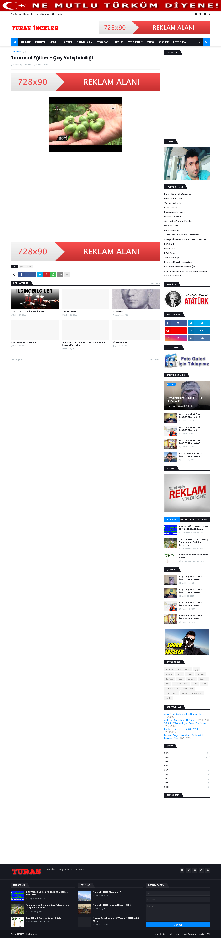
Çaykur (169, 674)
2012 (187, 778)
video (29, 266)
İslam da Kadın (171, 230)
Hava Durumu (42, 14)
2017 (187, 770)
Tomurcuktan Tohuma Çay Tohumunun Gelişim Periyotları (83, 343)
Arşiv (60, 14)
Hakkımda (28, 14)
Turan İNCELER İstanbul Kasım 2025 (112, 905)
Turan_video (171, 693)
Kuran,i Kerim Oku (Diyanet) (178, 193)
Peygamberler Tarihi (174, 212)
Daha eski (154, 359)
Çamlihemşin (184, 669)
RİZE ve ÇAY (118, 311)
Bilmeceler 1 (170, 248)
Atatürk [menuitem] (164, 42)
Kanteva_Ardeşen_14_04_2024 (181, 729)
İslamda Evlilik (171, 225)
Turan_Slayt (187, 688)
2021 (187, 761)
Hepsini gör (155, 283)
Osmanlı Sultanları (173, 202)
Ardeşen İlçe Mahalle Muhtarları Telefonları (185, 271)
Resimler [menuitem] (26, 42)
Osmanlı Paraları (172, 216)
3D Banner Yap (171, 257)
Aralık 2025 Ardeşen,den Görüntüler (183, 714)
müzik (180, 679)
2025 (187, 753)
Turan (204, 684)
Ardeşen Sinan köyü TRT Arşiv (180, 720)
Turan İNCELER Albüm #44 (107, 892)
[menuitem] (14, 42)
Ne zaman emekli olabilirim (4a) (180, 266)
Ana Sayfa (16, 14)
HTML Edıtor (169, 253)
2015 (187, 774)
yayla (168, 698)
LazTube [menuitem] (67, 42)
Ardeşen (202, 519)
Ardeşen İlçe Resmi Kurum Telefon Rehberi (185, 239)
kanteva (169, 679)
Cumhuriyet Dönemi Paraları (178, 221)
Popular (171, 519)
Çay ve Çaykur (70, 311)
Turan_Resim (172, 688)
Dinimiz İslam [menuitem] (84, 42)
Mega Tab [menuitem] (102, 42)
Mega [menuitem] (53, 42)
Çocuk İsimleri (171, 207)
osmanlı (191, 679)
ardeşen (170, 669)
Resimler (203, 679)
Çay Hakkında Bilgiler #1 (24, 342)
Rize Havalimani (181, 684)
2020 (187, 766)
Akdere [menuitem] (119, 42)
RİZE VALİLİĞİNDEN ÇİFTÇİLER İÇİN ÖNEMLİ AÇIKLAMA (194, 528)
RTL (53, 14)
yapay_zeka (196, 693)
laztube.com (32, 934)
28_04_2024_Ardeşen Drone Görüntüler (185, 723)
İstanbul (200, 674)
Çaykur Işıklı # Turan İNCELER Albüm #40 (190, 441)
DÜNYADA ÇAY (119, 342)
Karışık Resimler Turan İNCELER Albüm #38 (191, 455)
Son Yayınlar (187, 519)
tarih (195, 684)
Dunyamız (169, 243)
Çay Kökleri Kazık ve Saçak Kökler (193, 556)
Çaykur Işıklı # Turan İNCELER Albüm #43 (185, 399)
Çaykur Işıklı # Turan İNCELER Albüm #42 (190, 415)
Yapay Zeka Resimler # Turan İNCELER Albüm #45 (117, 919)
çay (24, 51)
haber (189, 674)
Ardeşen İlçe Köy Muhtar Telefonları (181, 234)
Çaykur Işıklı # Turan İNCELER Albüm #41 (190, 428)
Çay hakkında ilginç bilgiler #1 (27, 311)
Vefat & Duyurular (173, 275)
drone (179, 674)
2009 (187, 787)
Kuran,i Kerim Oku (173, 198)
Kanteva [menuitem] (40, 42)
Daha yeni (17, 359)
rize (167, 684)
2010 (187, 782)
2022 (187, 757)
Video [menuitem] (150, 42)
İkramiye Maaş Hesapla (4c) (178, 262)
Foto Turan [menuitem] (180, 42)
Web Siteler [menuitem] (134, 42)
